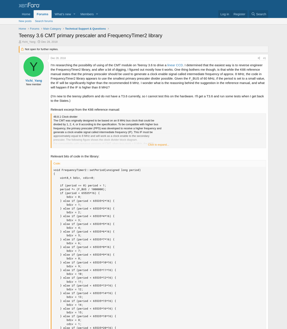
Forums (42, 14)
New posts (25, 21)
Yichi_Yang (28, 41)
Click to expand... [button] (158, 144)
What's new (63, 14)
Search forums (44, 21)
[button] (74, 14)
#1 (264, 58)
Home (26, 14)
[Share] (259, 58)
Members (87, 14)
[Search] (258, 14)
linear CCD (175, 65)
